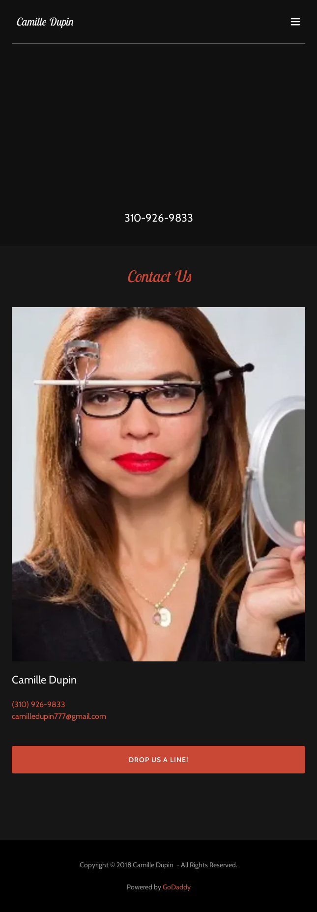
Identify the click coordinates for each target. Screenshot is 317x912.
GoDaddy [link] (177, 887)
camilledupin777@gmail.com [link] (59, 716)
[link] (44, 23)
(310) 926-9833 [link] (38, 704)
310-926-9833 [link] (158, 218)
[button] (295, 21)
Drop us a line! (158, 759)
